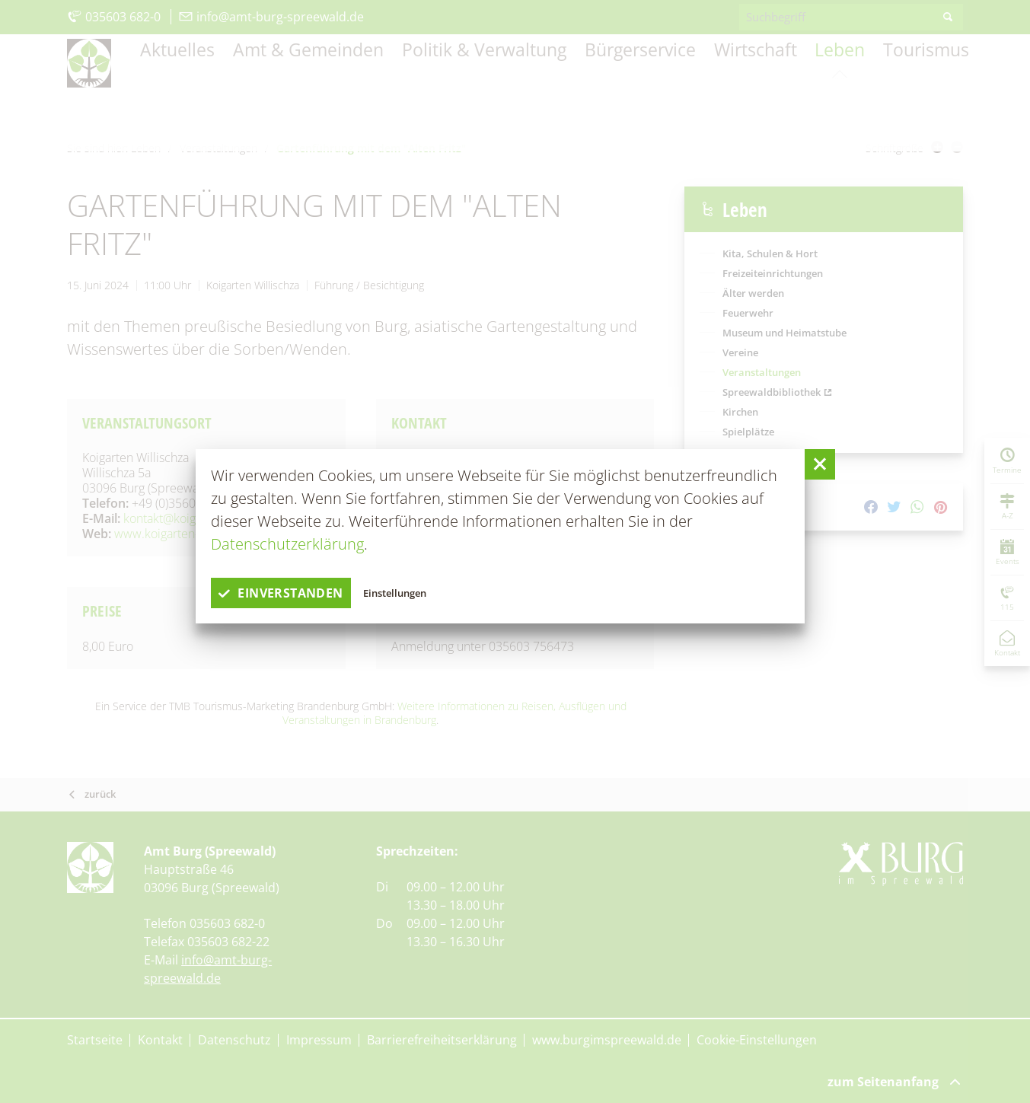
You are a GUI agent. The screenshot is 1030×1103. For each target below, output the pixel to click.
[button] (820, 464)
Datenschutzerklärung (287, 544)
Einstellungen (432, 593)
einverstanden (295, 592)
